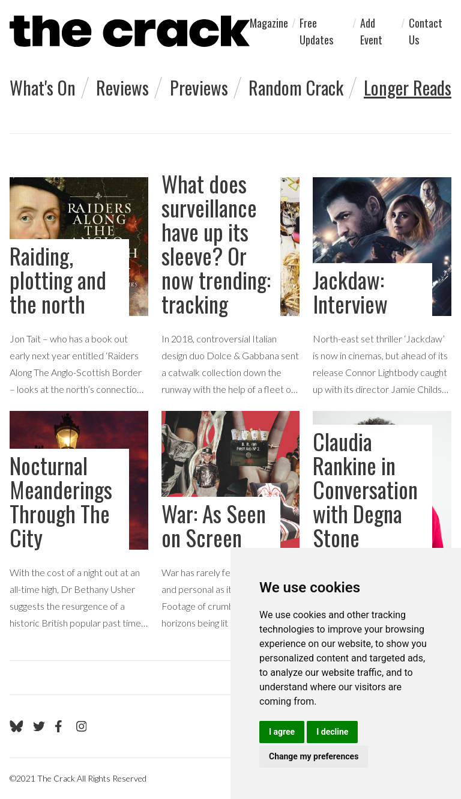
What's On (43, 87)
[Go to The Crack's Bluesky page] (16, 726)
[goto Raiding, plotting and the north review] (79, 287)
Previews (199, 87)
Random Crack (296, 87)
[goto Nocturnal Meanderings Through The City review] (79, 521)
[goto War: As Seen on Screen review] (230, 521)
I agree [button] (282, 732)
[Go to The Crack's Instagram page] (81, 726)
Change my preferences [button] (313, 756)
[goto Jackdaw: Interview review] (382, 287)
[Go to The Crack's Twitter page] (39, 726)
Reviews (122, 87)
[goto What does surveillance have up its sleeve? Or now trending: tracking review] (230, 287)
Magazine (269, 23)
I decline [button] (332, 732)
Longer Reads (407, 87)
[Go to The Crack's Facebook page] (61, 726)
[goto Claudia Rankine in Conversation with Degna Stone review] (382, 521)
